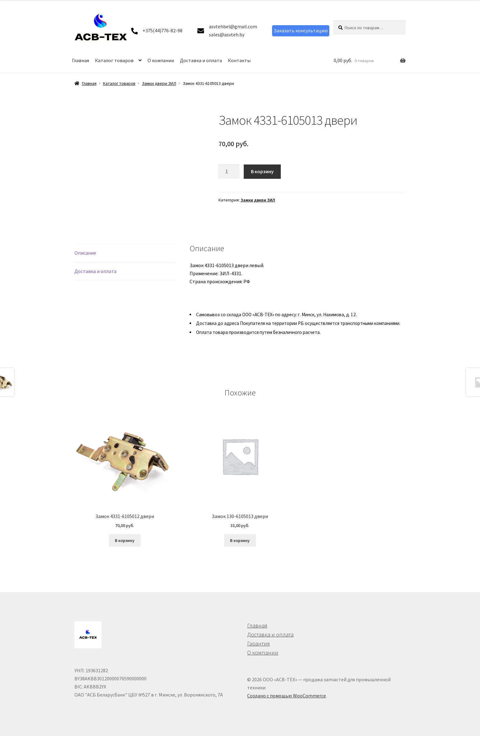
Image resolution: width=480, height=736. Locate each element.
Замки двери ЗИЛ (159, 83)
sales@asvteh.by (226, 34)
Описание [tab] (85, 253)
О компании (161, 60)
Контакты (239, 60)
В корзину (262, 171)
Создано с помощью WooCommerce (286, 695)
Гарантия (258, 643)
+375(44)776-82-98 (162, 30)
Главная (80, 60)
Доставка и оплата (201, 60)
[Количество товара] (229, 171)
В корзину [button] (124, 540)
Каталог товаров (114, 60)
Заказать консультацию (301, 30)
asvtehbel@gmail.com (233, 26)
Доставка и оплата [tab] (95, 271)
